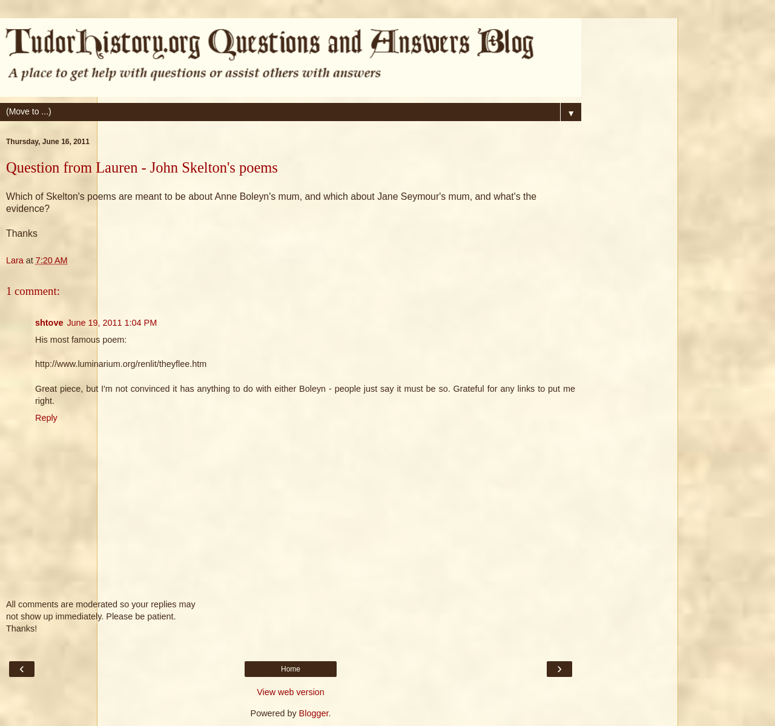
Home (290, 669)
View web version (291, 692)
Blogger (314, 713)
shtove (49, 323)
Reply (46, 418)
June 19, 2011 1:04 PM (112, 323)
